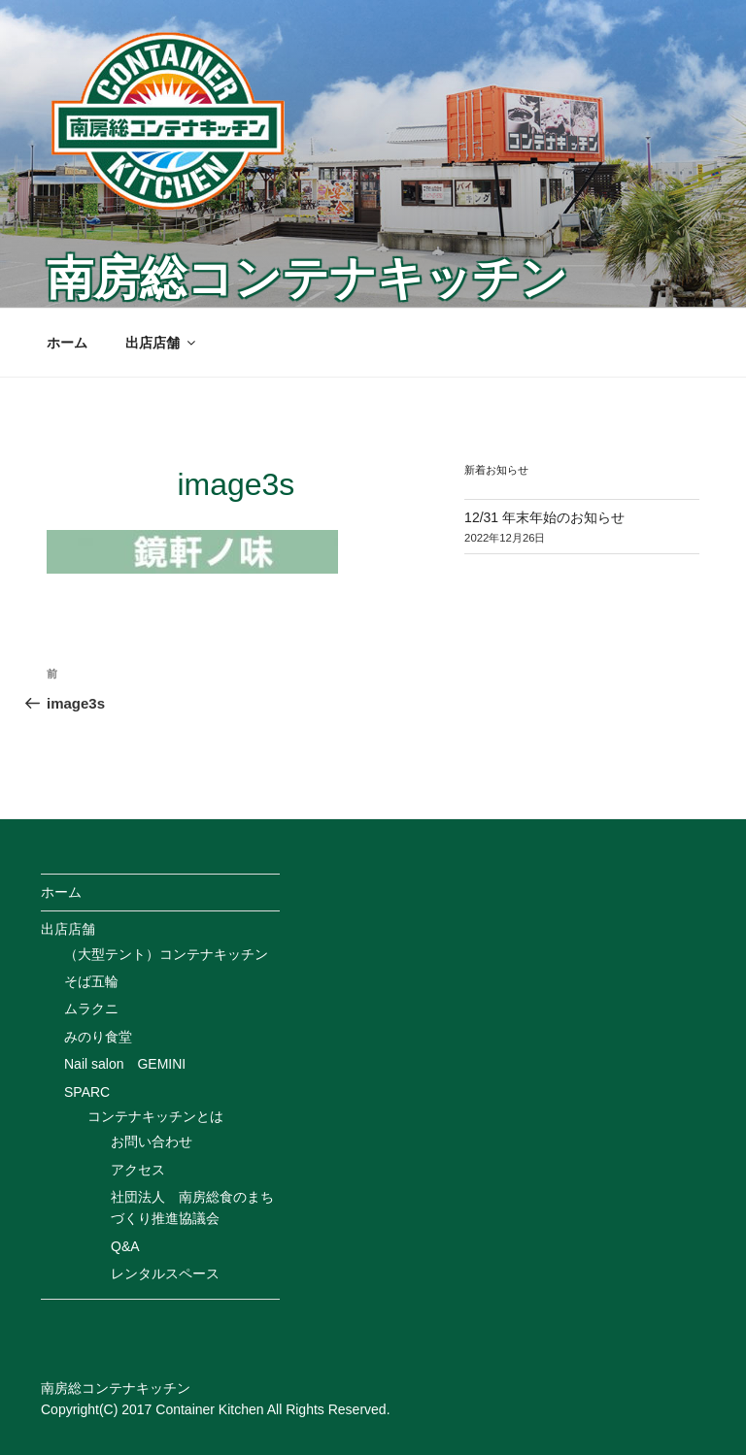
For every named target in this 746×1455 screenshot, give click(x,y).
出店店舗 (161, 342)
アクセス (138, 1169)
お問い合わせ (151, 1141)
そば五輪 (91, 981)
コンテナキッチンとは (155, 1116)
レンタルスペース (165, 1273)
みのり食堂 (98, 1036)
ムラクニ (91, 1008)
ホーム (67, 342)
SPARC (87, 1092)
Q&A (125, 1246)
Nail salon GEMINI (125, 1064)
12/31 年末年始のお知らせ (544, 517)
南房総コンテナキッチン (307, 278)
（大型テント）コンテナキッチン (166, 954)
